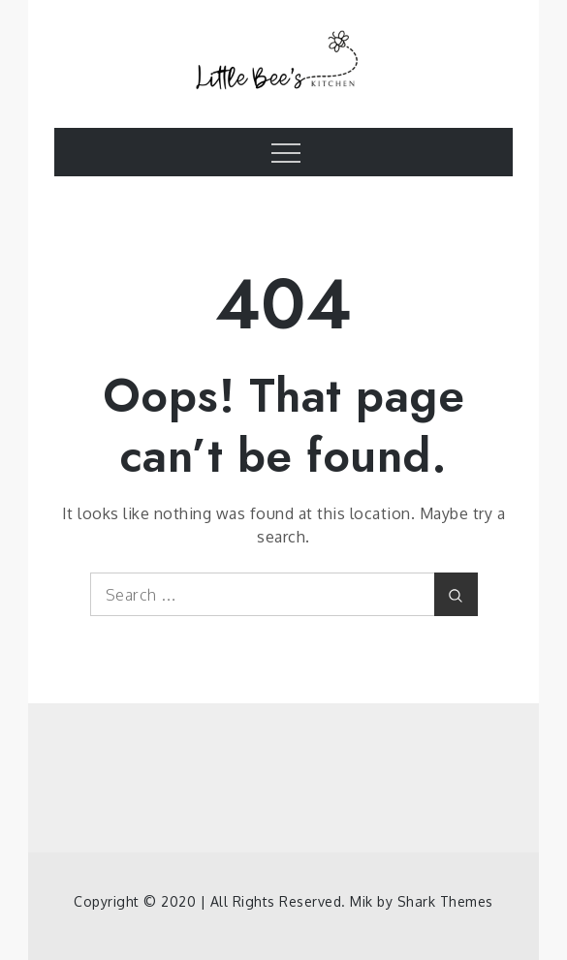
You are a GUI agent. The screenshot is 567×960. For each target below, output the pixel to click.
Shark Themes (445, 901)
